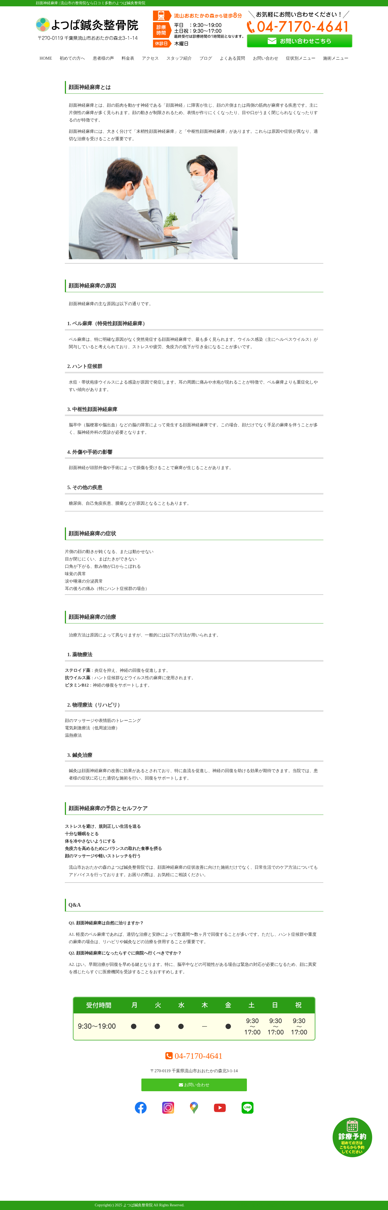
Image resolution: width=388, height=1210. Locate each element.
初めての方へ (72, 58)
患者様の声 (103, 58)
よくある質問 (232, 58)
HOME (46, 58)
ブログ (205, 58)
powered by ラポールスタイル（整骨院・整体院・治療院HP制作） (239, 1205)
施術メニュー (335, 58)
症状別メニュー (300, 58)
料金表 (128, 58)
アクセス (150, 58)
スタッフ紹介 (179, 58)
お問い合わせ (265, 58)
